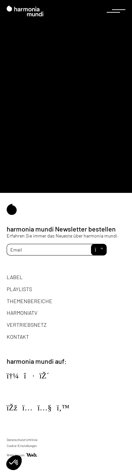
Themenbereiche (29, 301)
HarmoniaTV (22, 312)
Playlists (19, 289)
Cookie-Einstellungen (22, 446)
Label (15, 277)
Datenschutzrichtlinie (22, 440)
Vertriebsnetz (27, 324)
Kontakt (18, 336)
